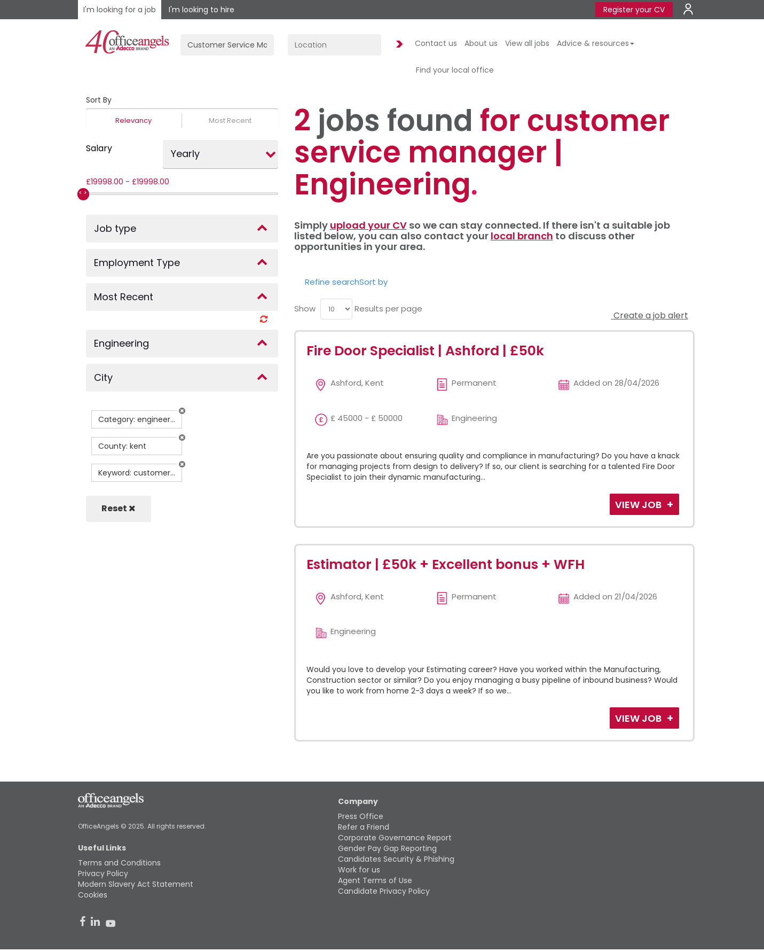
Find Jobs (397, 44)
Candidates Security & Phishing (396, 859)
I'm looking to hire (201, 9)
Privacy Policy (103, 873)
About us (481, 43)
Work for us (359, 869)
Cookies (92, 894)
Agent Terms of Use (375, 880)
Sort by (373, 281)
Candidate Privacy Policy (384, 891)
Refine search (332, 281)
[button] (182, 411)
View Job (639, 504)
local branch (522, 236)
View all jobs (527, 43)
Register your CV (634, 9)
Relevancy (133, 120)
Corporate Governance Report (395, 837)
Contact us (436, 43)
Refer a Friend (363, 827)
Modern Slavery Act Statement (135, 884)
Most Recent (230, 120)
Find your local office (455, 70)
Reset (118, 508)
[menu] (336, 309)
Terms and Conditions (119, 862)
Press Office (360, 816)
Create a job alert (649, 315)
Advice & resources (595, 43)
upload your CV (368, 225)
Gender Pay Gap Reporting (387, 848)
